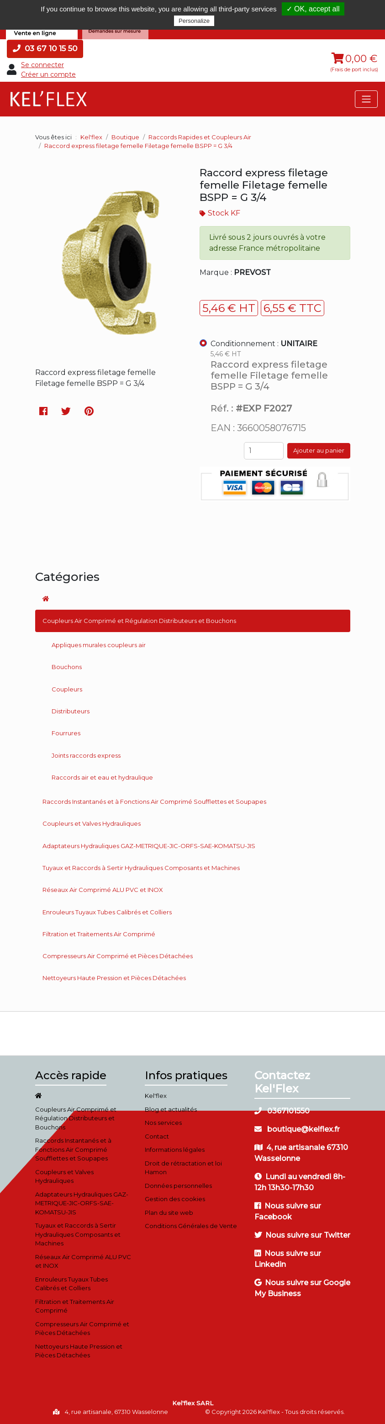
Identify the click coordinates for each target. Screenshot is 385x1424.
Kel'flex (91, 137)
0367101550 (282, 1111)
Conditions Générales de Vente (191, 1225)
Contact (157, 1136)
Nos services (163, 1122)
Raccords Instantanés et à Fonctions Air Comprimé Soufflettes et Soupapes (154, 801)
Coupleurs (67, 689)
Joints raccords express (86, 755)
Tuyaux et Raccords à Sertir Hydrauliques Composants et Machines (141, 867)
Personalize (194, 20)
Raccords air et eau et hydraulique (102, 777)
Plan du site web (169, 1212)
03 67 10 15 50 (45, 48)
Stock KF (224, 213)
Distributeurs (71, 711)
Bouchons (67, 666)
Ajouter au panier (318, 450)
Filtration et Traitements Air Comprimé (98, 934)
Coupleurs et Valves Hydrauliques (91, 823)
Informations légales (175, 1149)
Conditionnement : (264, 343)
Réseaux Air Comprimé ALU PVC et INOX (102, 889)
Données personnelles (178, 1185)
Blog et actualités (171, 1109)
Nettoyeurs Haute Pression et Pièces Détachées (114, 977)
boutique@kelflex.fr (297, 1129)
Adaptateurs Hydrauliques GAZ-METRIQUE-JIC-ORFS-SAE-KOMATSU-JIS (148, 845)
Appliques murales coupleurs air (99, 645)
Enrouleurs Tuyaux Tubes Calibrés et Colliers (107, 912)
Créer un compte (48, 74)
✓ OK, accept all (313, 9)
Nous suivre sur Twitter (302, 1235)
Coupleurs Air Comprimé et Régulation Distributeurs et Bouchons (139, 620)
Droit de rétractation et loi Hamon (183, 1168)
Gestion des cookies (175, 1198)
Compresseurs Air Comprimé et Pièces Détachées (117, 956)
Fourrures (66, 733)
